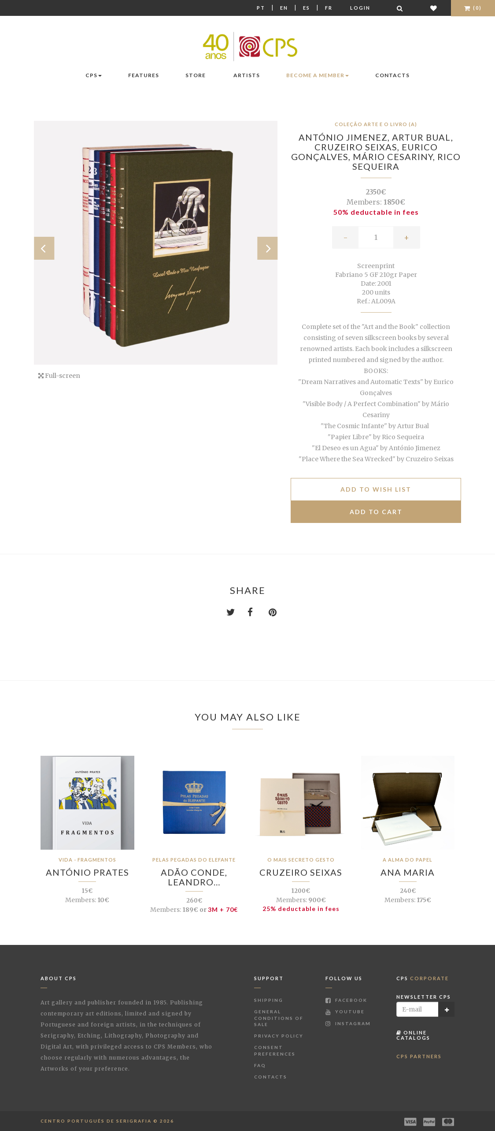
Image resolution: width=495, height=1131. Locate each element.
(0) (473, 8)
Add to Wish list (375, 489)
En (284, 8)
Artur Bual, (422, 137)
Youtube (345, 1011)
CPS (93, 75)
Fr (328, 8)
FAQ (260, 1065)
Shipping (268, 1000)
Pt (261, 8)
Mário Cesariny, (395, 156)
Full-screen (59, 376)
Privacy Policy (278, 1035)
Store (195, 75)
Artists (246, 75)
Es (306, 8)
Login (360, 8)
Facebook (346, 1000)
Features (143, 75)
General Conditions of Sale (278, 1018)
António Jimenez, (345, 137)
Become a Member (317, 75)
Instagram (348, 1023)
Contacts (392, 75)
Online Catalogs (413, 1035)
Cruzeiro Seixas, (358, 147)
